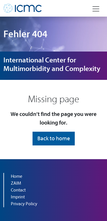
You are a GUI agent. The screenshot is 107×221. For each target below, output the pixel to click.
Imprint (18, 197)
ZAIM (16, 183)
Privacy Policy (24, 203)
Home (16, 176)
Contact (18, 190)
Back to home (53, 138)
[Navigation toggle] (96, 8)
